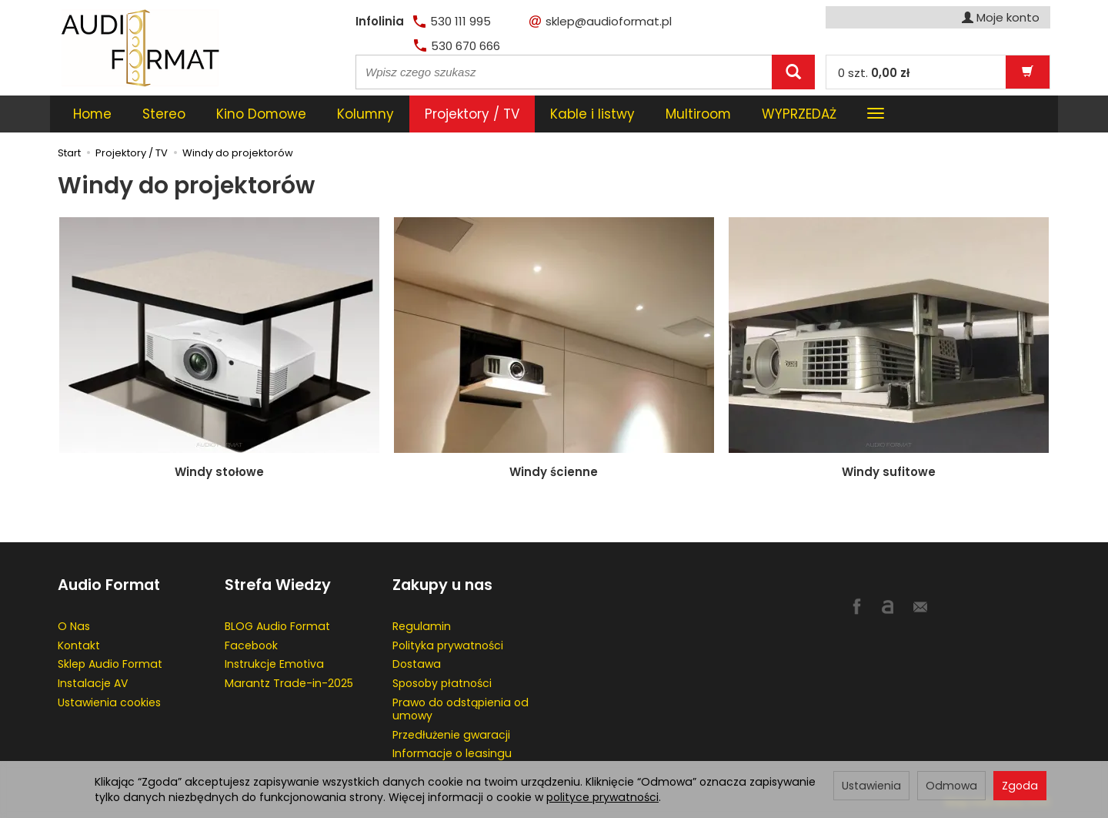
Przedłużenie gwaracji (451, 735)
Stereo (163, 114)
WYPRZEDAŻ (799, 114)
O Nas (74, 626)
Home (92, 114)
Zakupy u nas (442, 585)
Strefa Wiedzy (278, 585)
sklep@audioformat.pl (600, 21)
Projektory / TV (472, 114)
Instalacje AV (93, 683)
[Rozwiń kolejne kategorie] (875, 114)
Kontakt (79, 645)
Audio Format (109, 585)
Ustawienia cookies (109, 702)
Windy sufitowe (889, 472)
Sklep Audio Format (110, 664)
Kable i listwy (592, 114)
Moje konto (1001, 17)
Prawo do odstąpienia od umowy (460, 709)
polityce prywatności (602, 797)
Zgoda (1020, 785)
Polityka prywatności (447, 645)
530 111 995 (452, 21)
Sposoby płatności (442, 683)
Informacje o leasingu (452, 753)
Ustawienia (871, 785)
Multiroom (698, 114)
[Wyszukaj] (793, 72)
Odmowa (951, 785)
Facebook (251, 645)
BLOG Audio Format (277, 626)
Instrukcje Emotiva (274, 664)
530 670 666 (457, 46)
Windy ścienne (553, 472)
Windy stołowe (219, 472)
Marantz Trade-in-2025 (289, 683)
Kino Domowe (261, 114)
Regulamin (421, 626)
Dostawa (416, 664)
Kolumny (365, 114)
